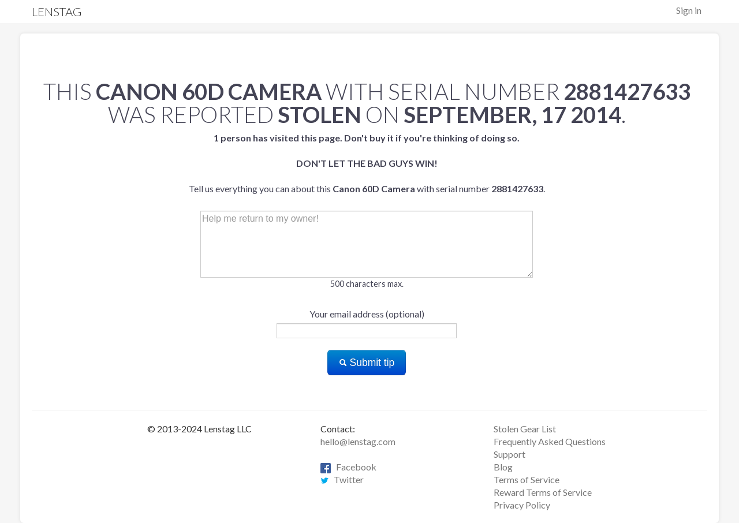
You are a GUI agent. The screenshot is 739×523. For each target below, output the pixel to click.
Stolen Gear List (525, 428)
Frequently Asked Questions (550, 441)
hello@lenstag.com (357, 441)
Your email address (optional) (366, 313)
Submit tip (367, 362)
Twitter (342, 479)
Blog (503, 466)
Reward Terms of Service (543, 492)
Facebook (348, 466)
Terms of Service (526, 479)
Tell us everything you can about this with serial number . (367, 163)
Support (509, 454)
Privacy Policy (522, 504)
